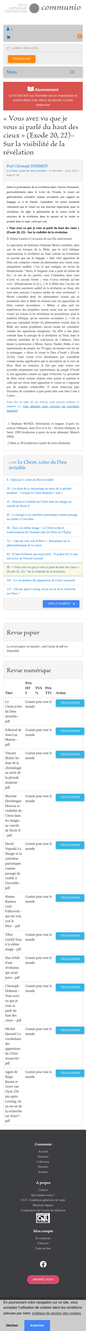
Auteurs (43, 1172)
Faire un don (43, 1248)
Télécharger (70, 702)
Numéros (43, 1156)
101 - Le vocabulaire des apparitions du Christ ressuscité (41, 580)
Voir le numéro (62, 603)
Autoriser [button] (37, 1325)
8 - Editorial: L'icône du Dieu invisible (30, 479)
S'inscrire (42, 1243)
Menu (12, 72)
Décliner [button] (12, 1325)
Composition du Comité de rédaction (43, 1210)
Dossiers (43, 1166)
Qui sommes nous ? (43, 1195)
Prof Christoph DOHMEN (27, 166)
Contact (43, 1190)
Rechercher (22, 58)
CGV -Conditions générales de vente (43, 1200)
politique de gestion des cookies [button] (56, 1313)
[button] (43, 29)
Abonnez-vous (43, 1279)
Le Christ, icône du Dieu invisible (27, 170)
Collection (43, 1161)
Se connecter (43, 1238)
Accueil (43, 1151)
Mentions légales (43, 1205)
